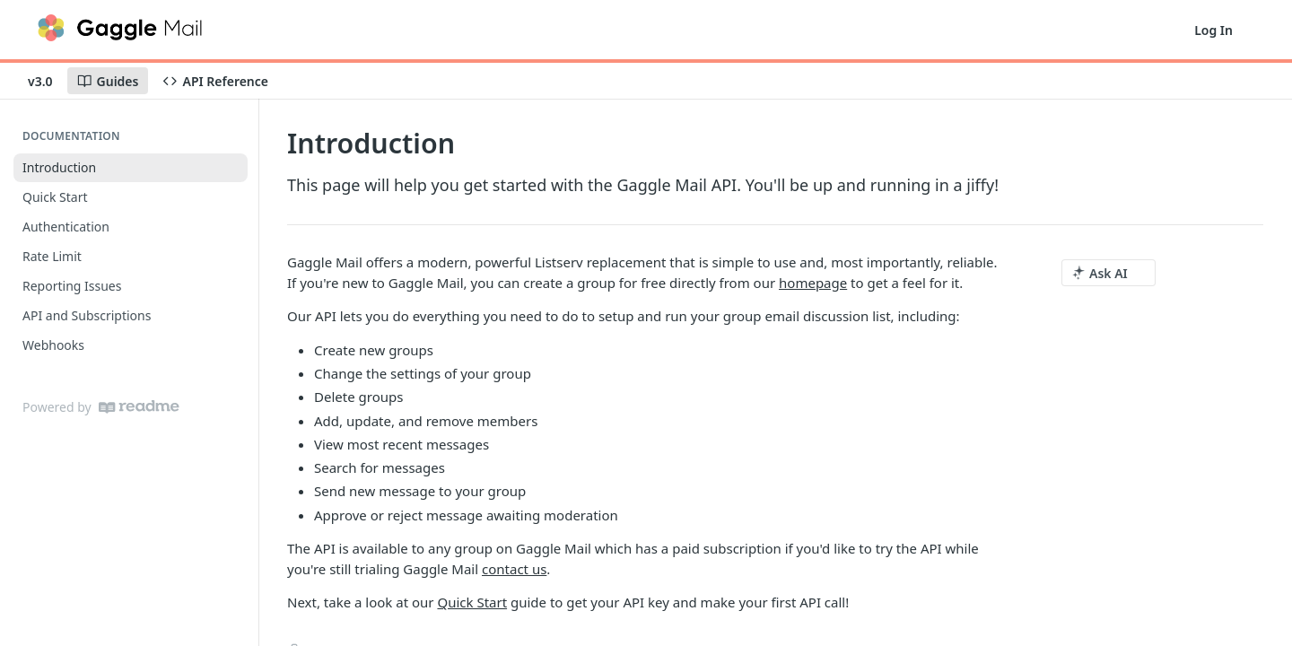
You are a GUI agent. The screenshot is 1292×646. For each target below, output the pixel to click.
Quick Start (472, 602)
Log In (1213, 30)
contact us (514, 569)
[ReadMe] (139, 407)
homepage (813, 283)
